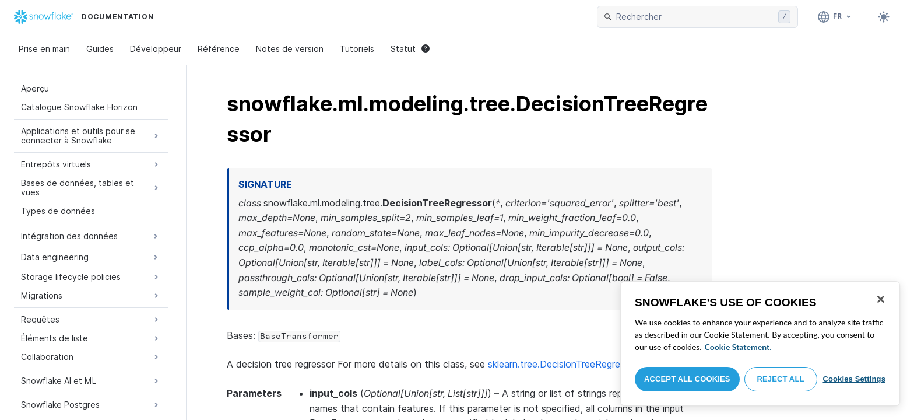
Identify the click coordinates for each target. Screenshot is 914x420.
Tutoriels (357, 49)
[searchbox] (695, 16)
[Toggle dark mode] (883, 17)
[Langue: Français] (835, 17)
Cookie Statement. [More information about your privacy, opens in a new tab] (738, 347)
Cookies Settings (853, 378)
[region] (760, 343)
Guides (100, 49)
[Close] (881, 299)
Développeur (155, 49)
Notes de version (290, 49)
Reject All (780, 378)
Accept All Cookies (687, 378)
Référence (219, 49)
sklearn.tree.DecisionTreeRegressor (563, 364)
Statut (410, 49)
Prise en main (44, 49)
